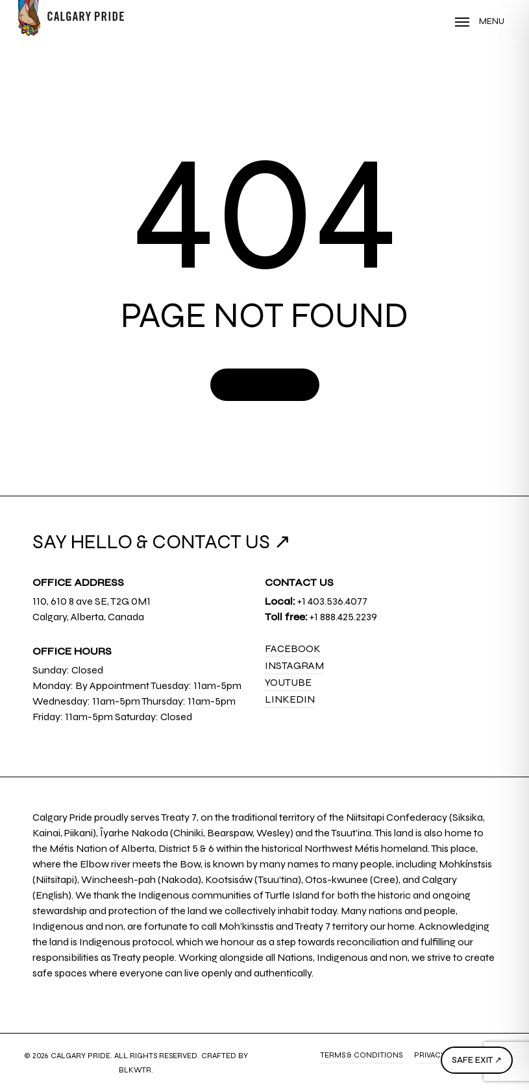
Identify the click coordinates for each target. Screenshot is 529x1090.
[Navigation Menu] (479, 21)
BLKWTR (135, 1069)
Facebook (293, 648)
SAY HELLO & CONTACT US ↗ (161, 541)
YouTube (288, 682)
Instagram (294, 665)
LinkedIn (290, 699)
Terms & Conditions (361, 1055)
